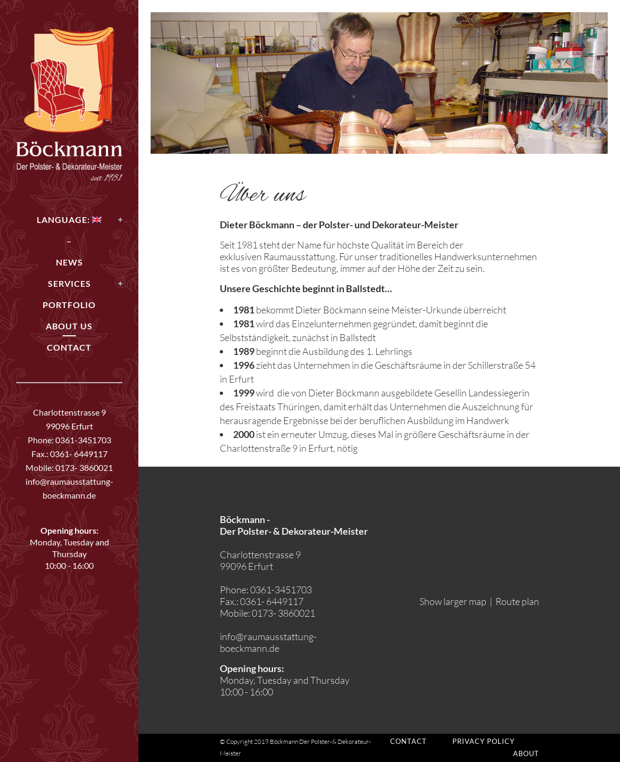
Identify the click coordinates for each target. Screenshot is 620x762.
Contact (408, 741)
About (526, 753)
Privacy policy (483, 741)
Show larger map (452, 601)
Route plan (517, 601)
